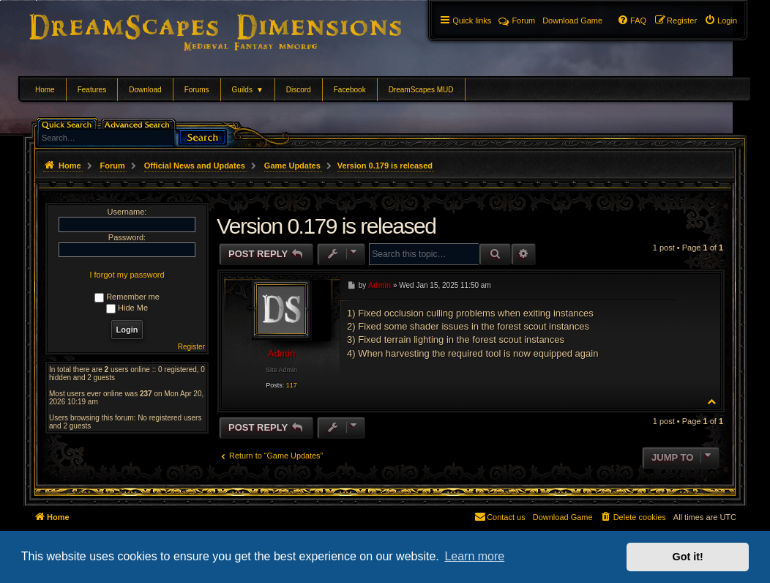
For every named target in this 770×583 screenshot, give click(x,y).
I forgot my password (126, 274)
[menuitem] (720, 20)
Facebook (350, 90)
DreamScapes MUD (421, 90)
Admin (281, 354)
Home (45, 90)
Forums (196, 90)
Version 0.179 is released (385, 165)
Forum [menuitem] (516, 20)
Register (191, 347)
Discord (298, 90)
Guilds (247, 90)
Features (92, 90)
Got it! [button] (688, 556)
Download (145, 90)
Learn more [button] (474, 556)
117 (291, 385)
